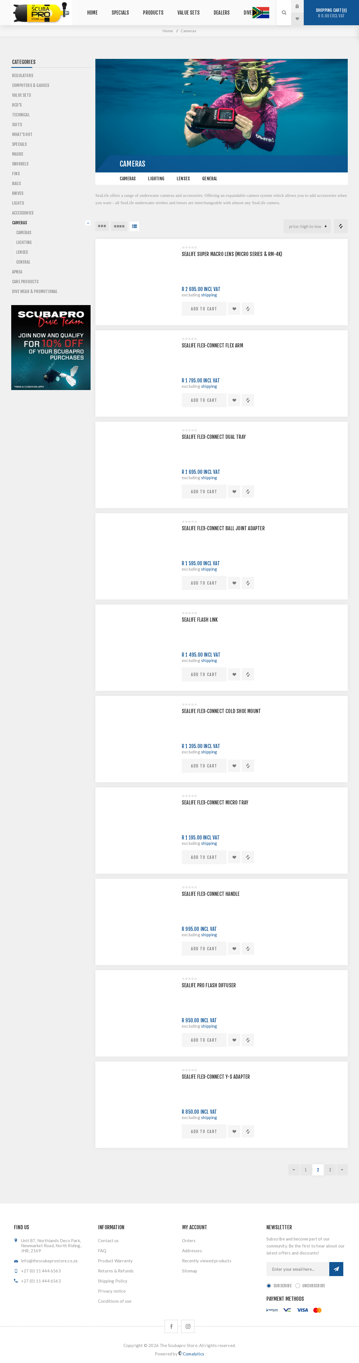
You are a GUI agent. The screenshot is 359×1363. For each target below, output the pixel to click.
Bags (16, 183)
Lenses (183, 178)
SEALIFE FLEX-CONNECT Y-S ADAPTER (216, 1077)
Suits (17, 124)
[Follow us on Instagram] (187, 1326)
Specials (19, 144)
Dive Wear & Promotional (35, 291)
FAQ (102, 1250)
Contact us (108, 1240)
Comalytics (191, 1353)
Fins (16, 173)
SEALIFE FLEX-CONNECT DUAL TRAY (214, 437)
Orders (188, 1240)
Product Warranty (115, 1260)
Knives (17, 193)
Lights (18, 203)
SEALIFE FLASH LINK (200, 620)
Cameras (128, 178)
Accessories (22, 213)
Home (168, 30)
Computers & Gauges (30, 85)
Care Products (25, 281)
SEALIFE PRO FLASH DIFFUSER (209, 985)
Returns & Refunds (116, 1270)
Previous (294, 1169)
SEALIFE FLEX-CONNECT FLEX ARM (212, 346)
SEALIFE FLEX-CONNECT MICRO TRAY (215, 803)
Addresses (192, 1250)
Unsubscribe (313, 1285)
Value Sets (21, 95)
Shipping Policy (112, 1280)
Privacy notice (112, 1290)
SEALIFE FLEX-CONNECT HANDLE (211, 894)
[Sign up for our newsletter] (297, 1269)
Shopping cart (331, 13)
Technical (21, 114)
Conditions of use (115, 1301)
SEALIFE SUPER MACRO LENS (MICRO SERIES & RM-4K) (232, 254)
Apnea (17, 272)
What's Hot (22, 134)
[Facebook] (171, 1326)
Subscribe (282, 1285)
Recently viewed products (206, 1260)
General (209, 178)
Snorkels (20, 164)
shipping (209, 294)
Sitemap (189, 1270)
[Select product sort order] (307, 226)
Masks (17, 154)
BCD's (17, 105)
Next (342, 1169)
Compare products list (341, 226)
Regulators (22, 75)
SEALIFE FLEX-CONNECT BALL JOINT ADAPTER (223, 528)
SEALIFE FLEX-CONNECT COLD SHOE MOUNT (221, 711)
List (134, 226)
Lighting (156, 178)
